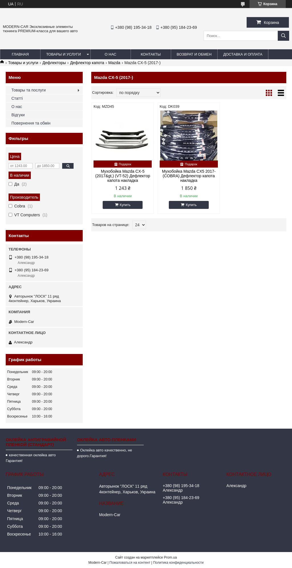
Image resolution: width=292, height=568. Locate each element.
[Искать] (283, 36)
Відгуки (18, 115)
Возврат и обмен (194, 54)
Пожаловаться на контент (130, 563)
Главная (20, 54)
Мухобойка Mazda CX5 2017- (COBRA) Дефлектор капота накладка (189, 176)
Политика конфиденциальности (178, 563)
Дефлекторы (54, 62)
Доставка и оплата (242, 54)
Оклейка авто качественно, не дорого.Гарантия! (104, 453)
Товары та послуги (28, 90)
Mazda (114, 62)
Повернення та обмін (30, 123)
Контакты (151, 54)
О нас (110, 54)
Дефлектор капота (87, 62)
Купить (125, 205)
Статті (17, 98)
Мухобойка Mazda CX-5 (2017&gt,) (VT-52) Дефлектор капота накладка (122, 176)
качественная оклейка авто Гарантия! (31, 458)
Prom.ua (170, 557)
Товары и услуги (63, 54)
